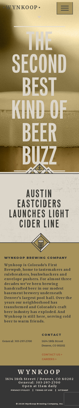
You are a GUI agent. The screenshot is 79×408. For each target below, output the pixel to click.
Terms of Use (43, 390)
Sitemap (63, 390)
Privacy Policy (20, 390)
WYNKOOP (21, 7)
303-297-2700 (48, 382)
